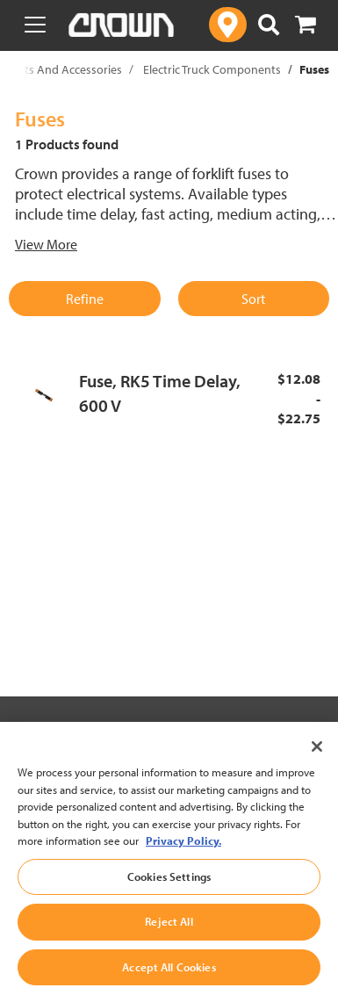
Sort (253, 298)
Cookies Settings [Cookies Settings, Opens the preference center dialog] (169, 898)
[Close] (317, 769)
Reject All (168, 944)
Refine (85, 298)
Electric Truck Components (212, 69)
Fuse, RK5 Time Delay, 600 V (160, 393)
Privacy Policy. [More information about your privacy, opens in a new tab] (183, 863)
